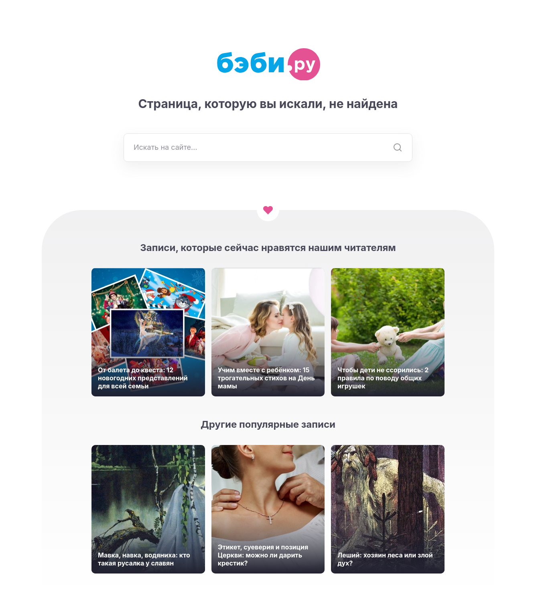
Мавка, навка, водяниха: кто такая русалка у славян (144, 559)
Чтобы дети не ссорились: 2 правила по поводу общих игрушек (382, 378)
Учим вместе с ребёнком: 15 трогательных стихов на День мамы (266, 378)
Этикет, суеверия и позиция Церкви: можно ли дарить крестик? (263, 555)
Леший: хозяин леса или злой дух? (384, 559)
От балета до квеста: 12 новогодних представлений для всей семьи (143, 378)
